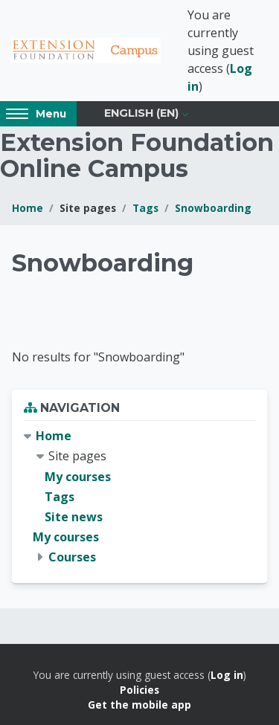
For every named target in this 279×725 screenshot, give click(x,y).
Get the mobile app (139, 704)
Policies (139, 690)
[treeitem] (139, 496)
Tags (145, 208)
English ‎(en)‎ (141, 113)
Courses (72, 557)
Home (27, 208)
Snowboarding (213, 208)
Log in (227, 675)
